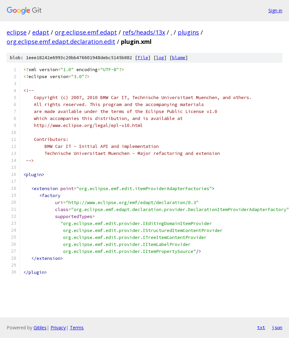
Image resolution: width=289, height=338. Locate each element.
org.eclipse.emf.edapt (86, 32)
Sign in (275, 10)
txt (261, 327)
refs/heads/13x (144, 32)
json (277, 327)
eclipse (17, 32)
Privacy (58, 327)
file (143, 57)
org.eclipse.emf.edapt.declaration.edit (61, 42)
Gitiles (40, 327)
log (160, 57)
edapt (40, 32)
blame (178, 57)
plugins (188, 32)
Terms (77, 327)
